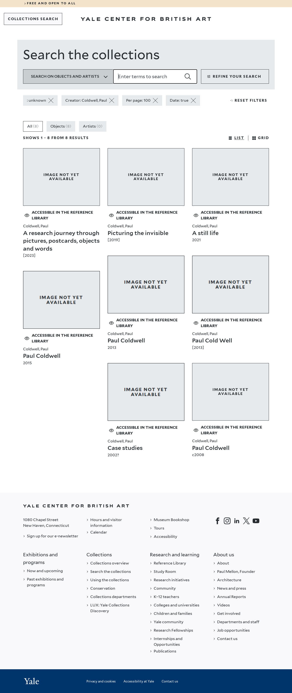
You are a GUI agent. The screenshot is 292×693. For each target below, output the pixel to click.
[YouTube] (256, 521)
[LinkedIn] (237, 521)
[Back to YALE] (146, 505)
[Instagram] (227, 521)
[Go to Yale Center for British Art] (146, 19)
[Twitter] (246, 521)
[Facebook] (217, 521)
